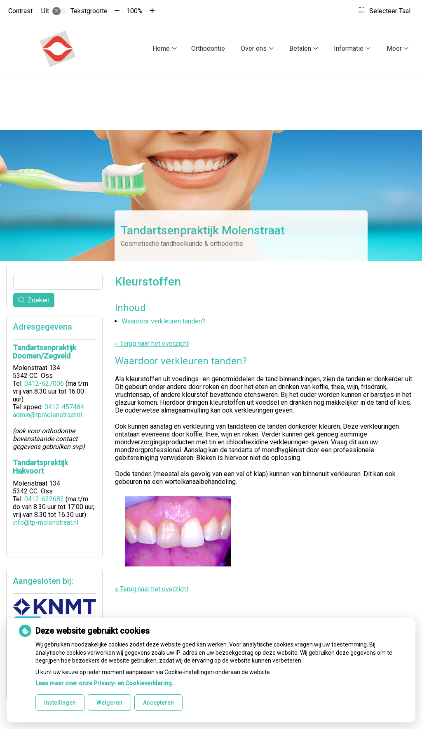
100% (135, 11)
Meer (394, 48)
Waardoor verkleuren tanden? (163, 321)
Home (161, 48)
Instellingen (60, 702)
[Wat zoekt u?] (58, 282)
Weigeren (109, 702)
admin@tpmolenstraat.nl (47, 415)
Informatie (348, 48)
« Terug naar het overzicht (152, 343)
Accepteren (158, 702)
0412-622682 (44, 499)
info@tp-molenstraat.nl (45, 522)
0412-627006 (44, 383)
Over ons (254, 48)
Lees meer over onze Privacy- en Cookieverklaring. (104, 683)
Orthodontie (208, 48)
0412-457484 (64, 407)
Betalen (300, 48)
